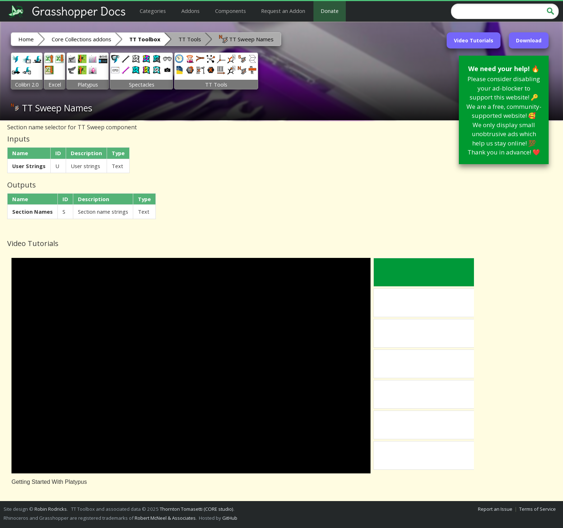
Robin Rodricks (50, 509)
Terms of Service (537, 509)
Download (528, 40)
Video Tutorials (473, 40)
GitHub (229, 518)
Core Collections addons (81, 39)
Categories (153, 10)
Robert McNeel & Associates (165, 518)
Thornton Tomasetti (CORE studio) (196, 509)
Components (230, 10)
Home (26, 39)
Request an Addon (283, 10)
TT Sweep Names (246, 38)
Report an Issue (495, 509)
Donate (330, 10)
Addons (190, 10)
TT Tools (189, 39)
